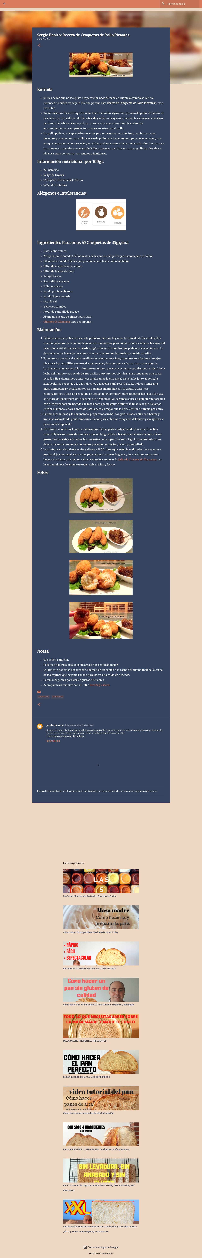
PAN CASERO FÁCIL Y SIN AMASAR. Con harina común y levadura (96, 1149)
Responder (53, 741)
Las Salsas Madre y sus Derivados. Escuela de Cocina (89, 896)
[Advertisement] (101, 829)
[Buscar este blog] (182, 4)
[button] (39, 45)
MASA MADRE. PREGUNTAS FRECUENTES (84, 1041)
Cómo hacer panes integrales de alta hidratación (88, 1113)
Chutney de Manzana (56, 321)
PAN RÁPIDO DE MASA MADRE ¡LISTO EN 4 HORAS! (89, 968)
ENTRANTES (57, 697)
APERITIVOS (43, 697)
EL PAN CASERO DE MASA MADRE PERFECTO (86, 1077)
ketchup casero (100, 685)
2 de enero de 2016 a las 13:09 (79, 725)
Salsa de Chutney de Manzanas (137, 459)
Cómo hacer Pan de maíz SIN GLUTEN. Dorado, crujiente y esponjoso (98, 1004)
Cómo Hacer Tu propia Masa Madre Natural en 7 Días (90, 932)
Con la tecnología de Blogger (101, 1247)
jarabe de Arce (55, 725)
